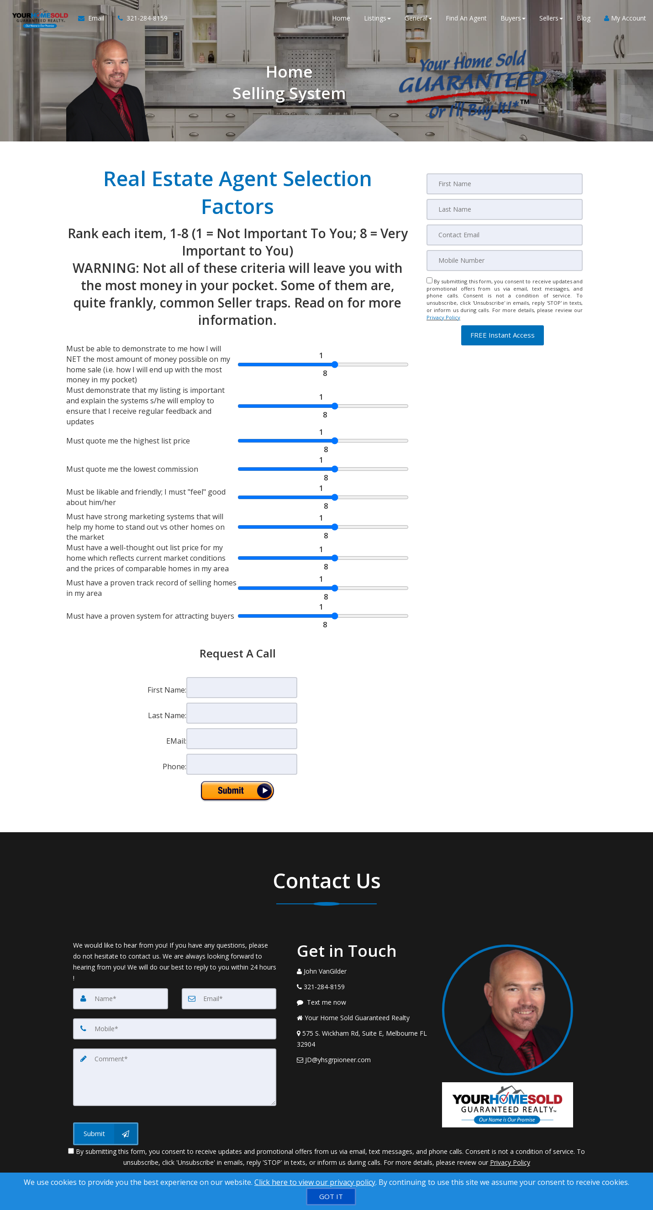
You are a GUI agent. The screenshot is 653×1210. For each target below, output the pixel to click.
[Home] (39, 18)
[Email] (505, 234)
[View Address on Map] (362, 1039)
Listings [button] (377, 18)
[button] (502, 335)
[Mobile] (505, 260)
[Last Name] (505, 209)
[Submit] (105, 1133)
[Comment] (174, 1077)
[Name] (120, 998)
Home (341, 18)
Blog (583, 18)
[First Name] (505, 183)
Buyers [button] (513, 18)
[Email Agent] (94, 18)
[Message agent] (362, 1002)
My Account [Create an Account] (625, 18)
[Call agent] (139, 18)
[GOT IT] (331, 1196)
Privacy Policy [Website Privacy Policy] (443, 317)
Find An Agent (466, 18)
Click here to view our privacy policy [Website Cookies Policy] (314, 1182)
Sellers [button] (551, 18)
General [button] (418, 18)
